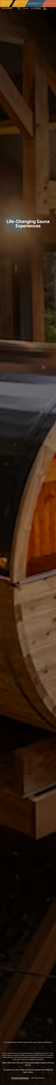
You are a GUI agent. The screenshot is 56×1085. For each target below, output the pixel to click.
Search (49, 3)
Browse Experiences (20, 1078)
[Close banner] (54, 3)
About (32, 8)
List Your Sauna (37, 1078)
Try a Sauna (45, 8)
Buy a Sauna (19, 8)
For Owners (52, 8)
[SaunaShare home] (7, 8)
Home (13, 8)
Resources (26, 8)
